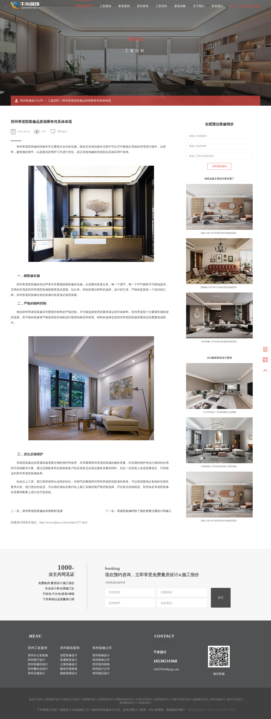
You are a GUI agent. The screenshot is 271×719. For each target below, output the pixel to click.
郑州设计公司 (101, 668)
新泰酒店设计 (106, 699)
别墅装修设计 (68, 655)
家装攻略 (180, 6)
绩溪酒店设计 (162, 699)
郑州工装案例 (37, 648)
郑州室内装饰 (101, 664)
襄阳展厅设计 (53, 699)
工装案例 (105, 6)
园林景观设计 (68, 673)
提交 (221, 597)
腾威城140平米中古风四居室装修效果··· (219, 287)
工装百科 (161, 6)
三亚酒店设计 (143, 702)
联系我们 (217, 6)
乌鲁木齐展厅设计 (181, 699)
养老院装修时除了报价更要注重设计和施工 (144, 510)
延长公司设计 (234, 699)
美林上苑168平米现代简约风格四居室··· (219, 233)
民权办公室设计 (71, 699)
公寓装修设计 (68, 664)
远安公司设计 (36, 699)
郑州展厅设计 (36, 659)
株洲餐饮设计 (127, 702)
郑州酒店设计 (101, 673)
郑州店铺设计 (36, 673)
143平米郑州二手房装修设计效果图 (219, 412)
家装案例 (124, 6)
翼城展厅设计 (200, 699)
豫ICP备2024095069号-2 (215, 709)
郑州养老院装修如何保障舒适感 (42, 510)
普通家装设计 (68, 659)
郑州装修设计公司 (31, 100)
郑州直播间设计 (38, 664)
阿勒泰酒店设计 (124, 699)
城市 (233, 709)
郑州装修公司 (83, 6)
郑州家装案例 (70, 648)
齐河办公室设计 (144, 699)
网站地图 (194, 709)
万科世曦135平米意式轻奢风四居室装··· (219, 341)
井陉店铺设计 (217, 699)
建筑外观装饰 (68, 668)
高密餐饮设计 (89, 699)
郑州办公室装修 (38, 655)
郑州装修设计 (101, 655)
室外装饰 (142, 6)
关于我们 (198, 6)
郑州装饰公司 (101, 659)
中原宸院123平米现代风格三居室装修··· (219, 466)
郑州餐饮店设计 (38, 668)
